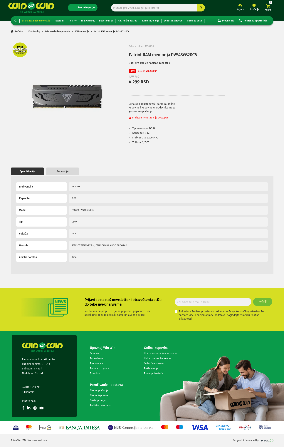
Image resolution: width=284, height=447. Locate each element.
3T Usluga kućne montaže (36, 22)
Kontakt (28, 392)
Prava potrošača (153, 373)
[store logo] (34, 8)
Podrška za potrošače (253, 22)
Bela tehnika (106, 22)
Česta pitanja (98, 400)
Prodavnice (96, 363)
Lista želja (252, 10)
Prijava (237, 10)
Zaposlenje (96, 358)
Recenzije (62, 172)
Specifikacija (27, 172)
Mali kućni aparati (127, 22)
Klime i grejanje (150, 22)
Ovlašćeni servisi (154, 363)
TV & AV (72, 22)
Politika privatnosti (101, 405)
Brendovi (95, 373)
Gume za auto (194, 22)
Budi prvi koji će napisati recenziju (149, 64)
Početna (19, 33)
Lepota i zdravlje (173, 22)
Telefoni (59, 22)
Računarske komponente (57, 33)
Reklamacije (151, 368)
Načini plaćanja (99, 390)
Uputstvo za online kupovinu (160, 353)
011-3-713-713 (31, 387)
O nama (94, 353)
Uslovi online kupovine (157, 358)
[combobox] (158, 9)
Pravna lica (226, 22)
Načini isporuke (99, 395)
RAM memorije (82, 33)
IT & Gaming (88, 22)
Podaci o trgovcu (100, 368)
